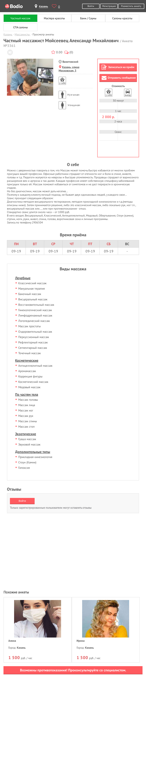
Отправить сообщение (119, 77)
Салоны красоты (122, 18)
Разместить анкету (131, 6)
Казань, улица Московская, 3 (69, 68)
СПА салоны (20, 27)
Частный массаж (20, 18)
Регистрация (109, 6)
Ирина (81, 640)
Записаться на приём (118, 67)
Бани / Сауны (88, 18)
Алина (12, 640)
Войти (91, 6)
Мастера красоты (54, 18)
